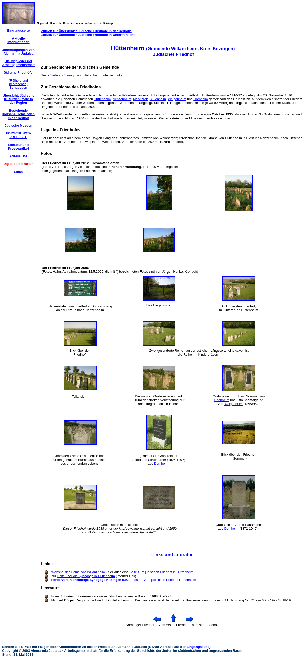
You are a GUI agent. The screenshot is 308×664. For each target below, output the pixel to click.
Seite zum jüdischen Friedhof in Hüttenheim (161, 572)
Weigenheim (177, 99)
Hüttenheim (102, 99)
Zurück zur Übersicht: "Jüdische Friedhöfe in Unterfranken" (88, 35)
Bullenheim (158, 99)
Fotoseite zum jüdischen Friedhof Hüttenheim (163, 580)
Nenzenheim (122, 99)
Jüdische (18, 72)
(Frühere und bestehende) (18, 84)
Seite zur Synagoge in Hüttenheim (75, 75)
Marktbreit (140, 99)
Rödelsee (129, 95)
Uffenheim (221, 400)
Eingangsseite (198, 647)
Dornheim (200, 99)
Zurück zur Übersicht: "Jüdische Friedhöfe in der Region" (86, 31)
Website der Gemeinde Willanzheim (78, 572)
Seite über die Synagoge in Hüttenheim (86, 576)
